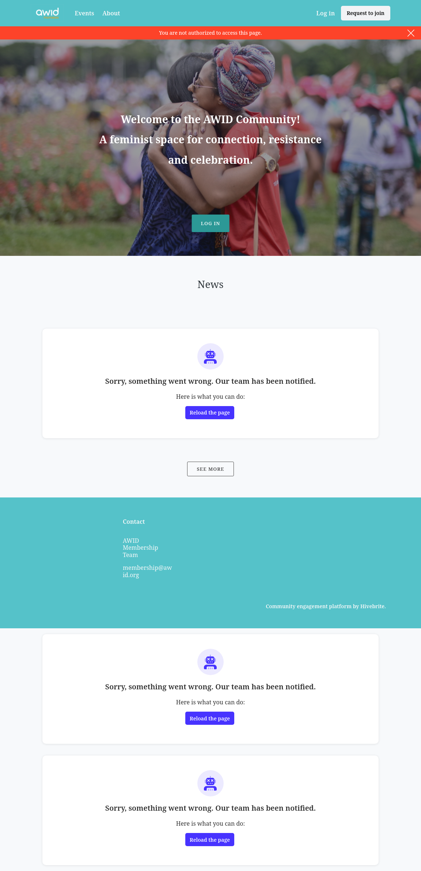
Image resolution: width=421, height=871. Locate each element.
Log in (325, 13)
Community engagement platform (309, 606)
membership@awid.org (147, 571)
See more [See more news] (210, 469)
